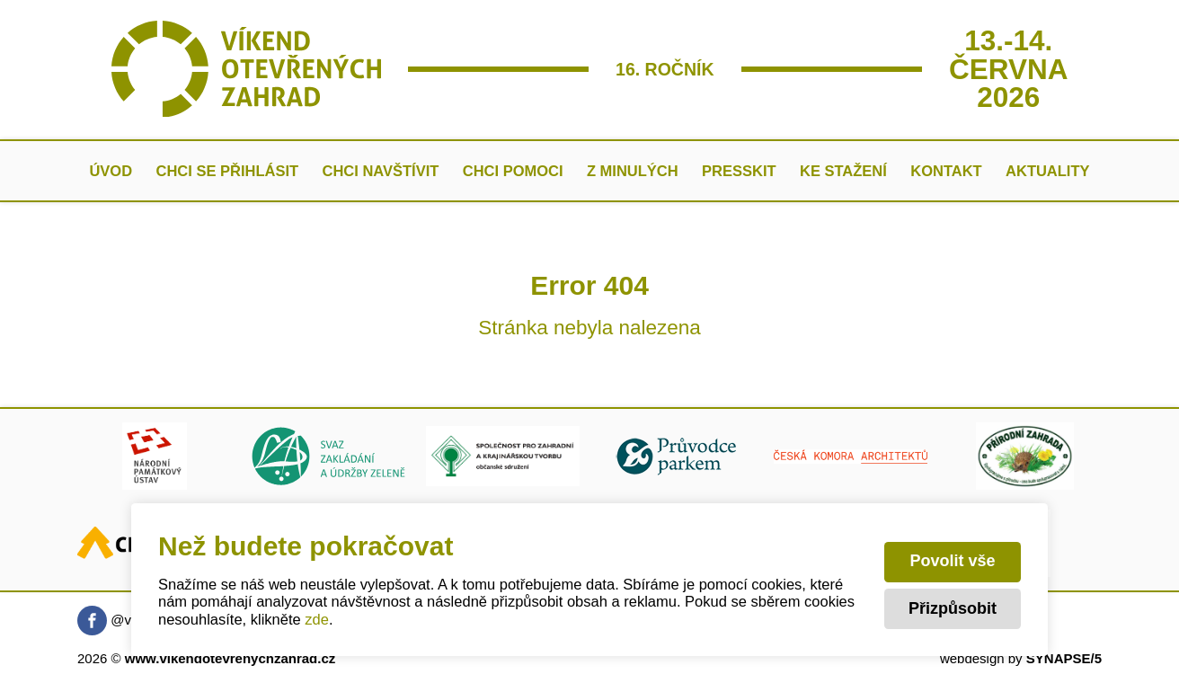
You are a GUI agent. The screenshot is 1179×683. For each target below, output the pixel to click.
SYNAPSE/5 (1064, 658)
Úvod (110, 171)
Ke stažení (843, 171)
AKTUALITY (1048, 171)
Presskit (739, 171)
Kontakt (945, 171)
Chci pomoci (513, 171)
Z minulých (632, 171)
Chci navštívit (380, 171)
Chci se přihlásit (227, 171)
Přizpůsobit (953, 608)
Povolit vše (952, 561)
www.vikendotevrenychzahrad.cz (230, 658)
